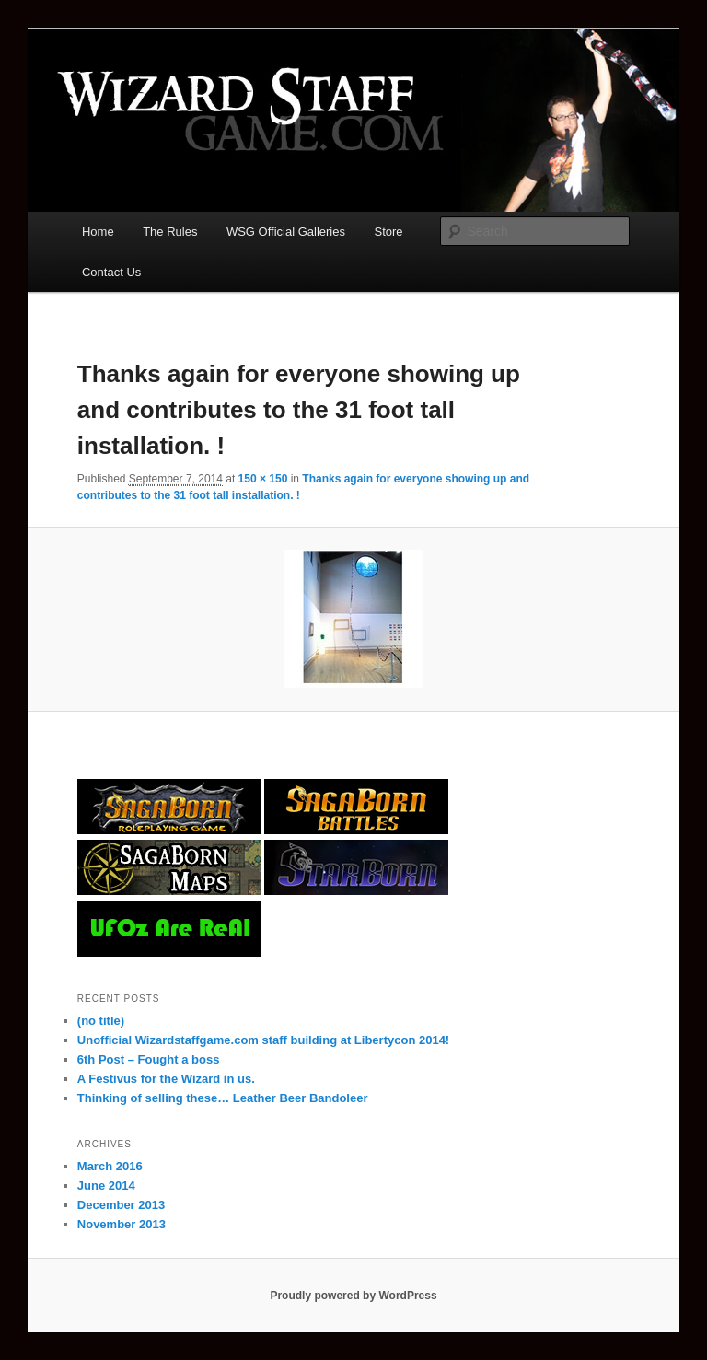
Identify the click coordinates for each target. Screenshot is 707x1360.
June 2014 (106, 1185)
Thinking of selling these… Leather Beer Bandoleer (222, 1098)
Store (389, 231)
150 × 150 (263, 478)
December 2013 (121, 1205)
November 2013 (121, 1224)
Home (98, 231)
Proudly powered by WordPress (353, 1295)
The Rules (170, 231)
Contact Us (111, 272)
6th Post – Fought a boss (148, 1059)
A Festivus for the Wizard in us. (166, 1079)
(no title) (100, 1021)
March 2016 (110, 1166)
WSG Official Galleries (285, 231)
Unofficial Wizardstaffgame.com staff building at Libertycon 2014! (263, 1040)
